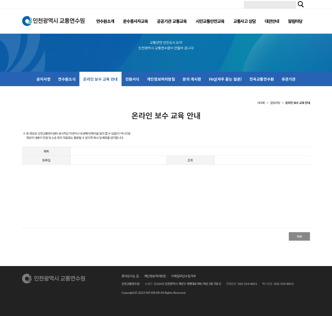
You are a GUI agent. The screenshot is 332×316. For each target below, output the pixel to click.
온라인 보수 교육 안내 (100, 79)
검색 (301, 4)
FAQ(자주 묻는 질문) (225, 79)
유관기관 (289, 79)
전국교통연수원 (261, 79)
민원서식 (132, 79)
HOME (261, 103)
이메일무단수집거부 (183, 276)
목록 (299, 236)
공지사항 (43, 79)
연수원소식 (67, 79)
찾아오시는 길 (130, 276)
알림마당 (275, 103)
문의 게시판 (192, 79)
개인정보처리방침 (161, 79)
